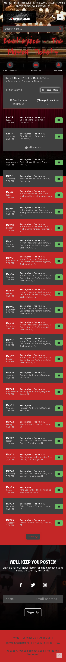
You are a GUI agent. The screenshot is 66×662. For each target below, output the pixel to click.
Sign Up (33, 612)
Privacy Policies (42, 642)
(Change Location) (48, 102)
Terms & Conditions (18, 642)
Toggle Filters (50, 90)
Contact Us (29, 637)
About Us (45, 637)
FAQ (58, 642)
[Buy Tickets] (59, 120)
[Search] (30, 29)
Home (16, 637)
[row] (33, 120)
